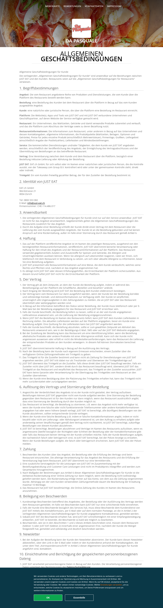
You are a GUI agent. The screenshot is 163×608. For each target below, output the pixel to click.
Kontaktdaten (94, 6)
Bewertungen (72, 6)
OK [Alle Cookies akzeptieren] (48, 597)
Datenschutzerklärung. (79, 567)
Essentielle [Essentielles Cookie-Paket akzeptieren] (79, 597)
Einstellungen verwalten (111, 585)
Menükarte (52, 6)
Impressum (114, 6)
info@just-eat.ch (36, 203)
